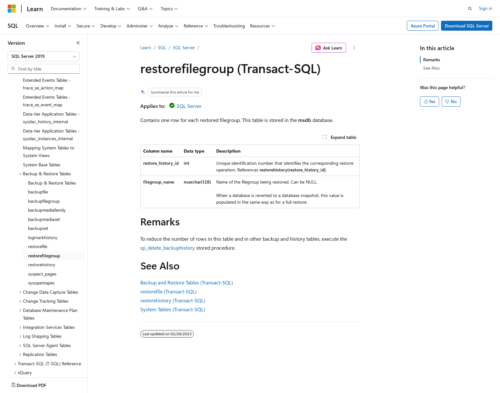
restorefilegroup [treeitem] (44, 218)
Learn (145, 47)
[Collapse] (78, 43)
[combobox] (44, 56)
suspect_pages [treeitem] (42, 236)
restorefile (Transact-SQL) (168, 291)
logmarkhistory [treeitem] (42, 200)
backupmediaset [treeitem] (44, 182)
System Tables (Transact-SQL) (172, 309)
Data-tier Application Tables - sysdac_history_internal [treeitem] (51, 80)
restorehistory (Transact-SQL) (172, 300)
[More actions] (354, 48)
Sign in (485, 8)
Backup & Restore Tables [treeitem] (52, 145)
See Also (431, 68)
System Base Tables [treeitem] (41, 127)
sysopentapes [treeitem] (41, 245)
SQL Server (184, 47)
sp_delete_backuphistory (167, 247)
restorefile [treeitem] (37, 209)
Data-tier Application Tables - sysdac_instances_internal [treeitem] (51, 97)
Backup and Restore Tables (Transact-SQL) (186, 282)
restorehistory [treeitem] (41, 227)
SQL (162, 47)
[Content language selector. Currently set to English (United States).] (37, 384)
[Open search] (470, 8)
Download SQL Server (467, 26)
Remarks (431, 60)
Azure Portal (423, 26)
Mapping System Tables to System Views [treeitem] (48, 114)
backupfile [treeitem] (38, 154)
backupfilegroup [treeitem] (44, 164)
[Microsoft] (12, 8)
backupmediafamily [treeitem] (47, 173)
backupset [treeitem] (38, 191)
